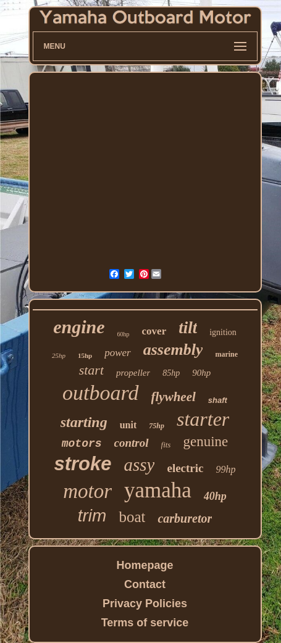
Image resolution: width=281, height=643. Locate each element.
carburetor (184, 518)
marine (226, 354)
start (91, 370)
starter (203, 419)
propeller (133, 373)
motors (82, 444)
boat (132, 516)
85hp (171, 373)
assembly (173, 350)
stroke (82, 464)
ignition (223, 332)
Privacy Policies (145, 603)
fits (166, 444)
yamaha (157, 490)
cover (154, 331)
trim (92, 515)
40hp (215, 496)
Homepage (144, 565)
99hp (226, 469)
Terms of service (145, 622)
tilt (187, 327)
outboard (100, 392)
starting (84, 422)
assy (139, 465)
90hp (201, 373)
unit (128, 425)
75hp (156, 425)
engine (78, 327)
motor (87, 491)
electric (185, 468)
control (131, 442)
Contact (145, 584)
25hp (58, 355)
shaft (217, 400)
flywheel (173, 396)
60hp (123, 334)
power (117, 353)
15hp (85, 355)
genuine (205, 441)
